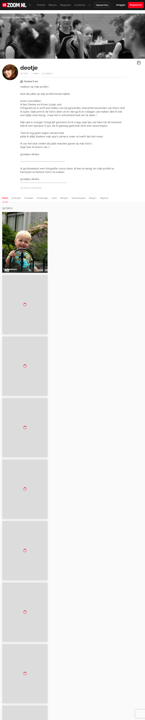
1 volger (35, 73)
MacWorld (97, 704)
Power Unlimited (44, 707)
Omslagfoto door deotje (15, 17)
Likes (54, 198)
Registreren (136, 5)
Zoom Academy (60, 707)
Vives (86, 707)
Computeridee (27, 704)
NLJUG (109, 707)
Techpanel (120, 704)
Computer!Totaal (48, 704)
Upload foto (102, 5)
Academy (79, 5)
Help (119, 690)
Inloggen (120, 5)
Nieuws (53, 5)
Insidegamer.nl (28, 707)
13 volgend (47, 73)
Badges (64, 198)
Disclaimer (122, 675)
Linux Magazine (98, 707)
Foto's (5, 198)
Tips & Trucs (63, 704)
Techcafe (87, 704)
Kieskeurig (14, 704)
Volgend (104, 198)
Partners (121, 685)
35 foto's (24, 73)
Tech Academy (76, 707)
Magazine (65, 5)
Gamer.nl (130, 704)
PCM (37, 704)
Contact (120, 695)
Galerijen (16, 198)
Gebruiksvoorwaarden (127, 680)
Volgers (92, 198)
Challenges (42, 198)
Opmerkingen (78, 198)
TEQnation (118, 707)
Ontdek (41, 5)
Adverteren (122, 670)
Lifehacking (108, 704)
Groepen (28, 198)
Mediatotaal (76, 704)
